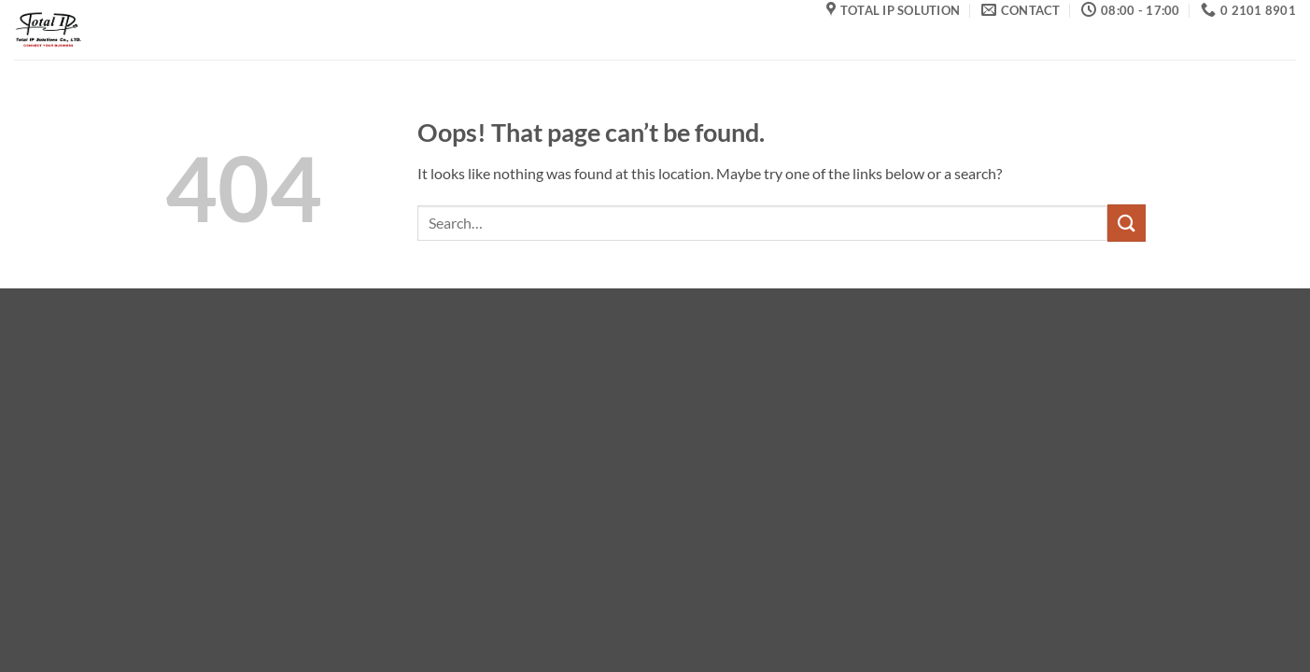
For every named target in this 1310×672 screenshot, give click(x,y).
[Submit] (1126, 222)
